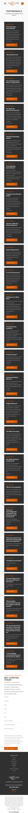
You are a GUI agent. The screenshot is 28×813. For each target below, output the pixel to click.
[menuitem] (8, 809)
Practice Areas (14, 761)
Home (14, 757)
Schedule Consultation (14, 768)
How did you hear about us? (9, 724)
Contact (14, 770)
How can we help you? (8, 728)
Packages (14, 763)
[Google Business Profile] (12, 791)
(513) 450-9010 (14, 787)
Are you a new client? (8, 720)
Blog (14, 766)
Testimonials (13, 765)
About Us (14, 759)
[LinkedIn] (15, 791)
